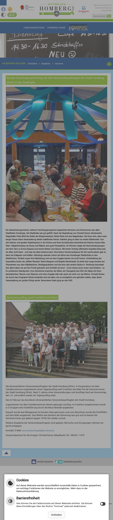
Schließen (56, 514)
